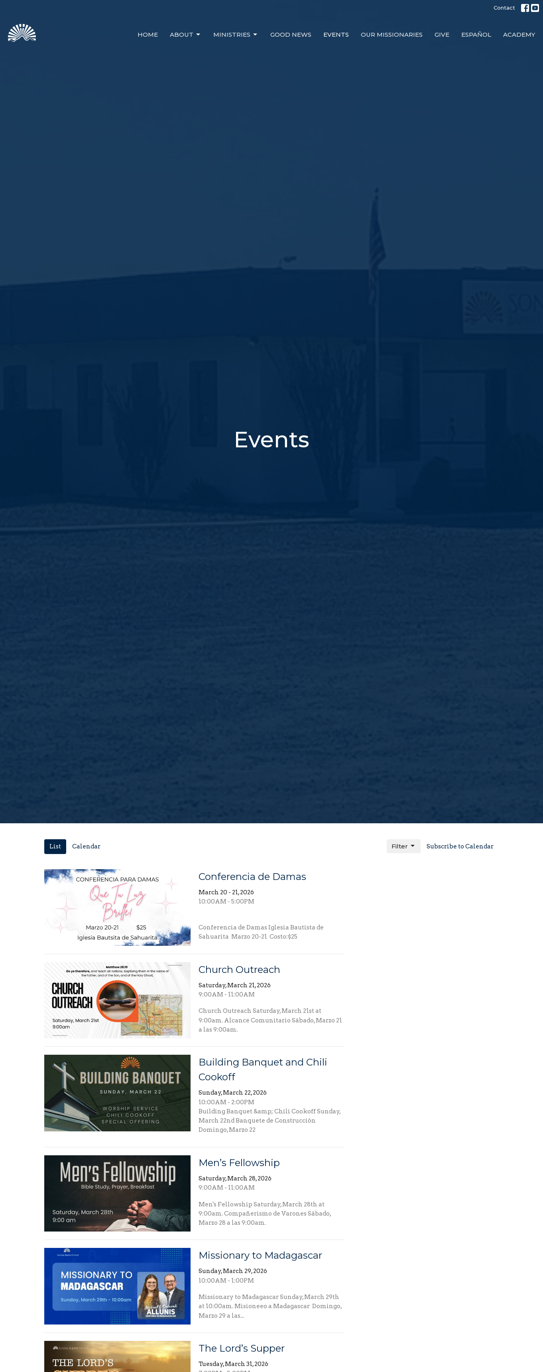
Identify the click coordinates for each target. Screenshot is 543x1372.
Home (148, 34)
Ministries (235, 35)
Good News (290, 34)
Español (476, 34)
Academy (519, 34)
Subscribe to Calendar (460, 846)
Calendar (86, 846)
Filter (404, 846)
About (185, 35)
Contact (504, 7)
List (55, 846)
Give (442, 34)
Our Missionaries (392, 34)
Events (336, 34)
